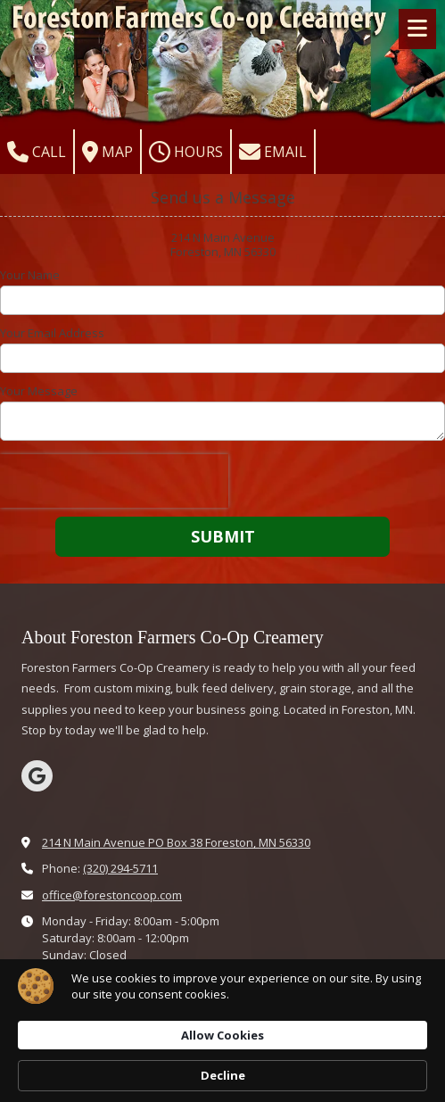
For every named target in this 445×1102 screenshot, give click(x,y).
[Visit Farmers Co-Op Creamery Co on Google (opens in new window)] (37, 775)
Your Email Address (52, 333)
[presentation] (114, 481)
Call (36, 151)
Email (273, 151)
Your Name (30, 275)
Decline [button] (223, 1075)
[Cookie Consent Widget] (222, 1030)
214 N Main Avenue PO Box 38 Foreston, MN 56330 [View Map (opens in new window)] (176, 842)
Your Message (39, 391)
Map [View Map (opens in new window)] (107, 151)
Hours (186, 151)
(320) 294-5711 (120, 868)
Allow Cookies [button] (222, 1035)
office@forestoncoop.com (112, 895)
